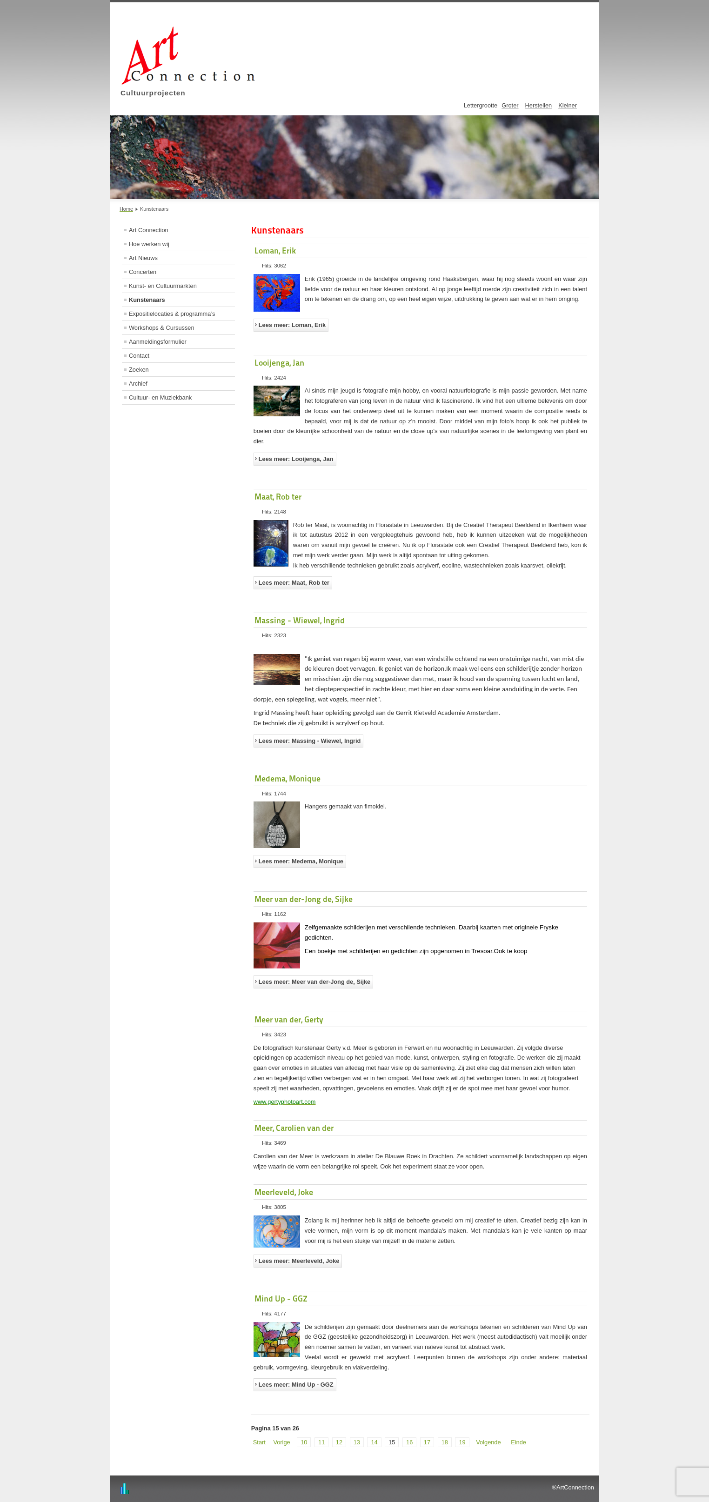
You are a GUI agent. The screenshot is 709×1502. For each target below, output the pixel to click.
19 (462, 1442)
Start (259, 1442)
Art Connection (148, 230)
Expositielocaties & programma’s (172, 313)
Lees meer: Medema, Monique (301, 861)
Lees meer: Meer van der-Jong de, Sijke (314, 981)
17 (427, 1442)
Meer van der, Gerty (288, 1019)
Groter (510, 105)
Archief (138, 383)
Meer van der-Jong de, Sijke (303, 899)
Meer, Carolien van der (294, 1128)
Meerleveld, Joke (283, 1192)
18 (444, 1442)
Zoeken (139, 369)
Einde (518, 1442)
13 (357, 1442)
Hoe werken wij (149, 243)
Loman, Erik (275, 250)
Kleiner (567, 105)
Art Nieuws (143, 257)
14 (374, 1442)
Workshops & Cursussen (161, 327)
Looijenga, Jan (279, 362)
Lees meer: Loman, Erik (292, 324)
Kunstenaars (147, 299)
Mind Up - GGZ (281, 1298)
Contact (139, 355)
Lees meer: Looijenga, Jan (296, 458)
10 (304, 1442)
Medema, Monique (287, 778)
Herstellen (538, 105)
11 (321, 1442)
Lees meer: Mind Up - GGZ (296, 1384)
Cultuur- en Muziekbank (160, 397)
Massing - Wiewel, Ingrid (299, 620)
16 (409, 1442)
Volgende (488, 1442)
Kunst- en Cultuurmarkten (163, 285)
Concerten (142, 271)
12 (339, 1442)
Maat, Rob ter (277, 496)
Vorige (281, 1442)
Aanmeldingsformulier (158, 341)
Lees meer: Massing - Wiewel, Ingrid (310, 740)
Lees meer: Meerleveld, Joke (299, 1260)
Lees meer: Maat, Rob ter (294, 582)
